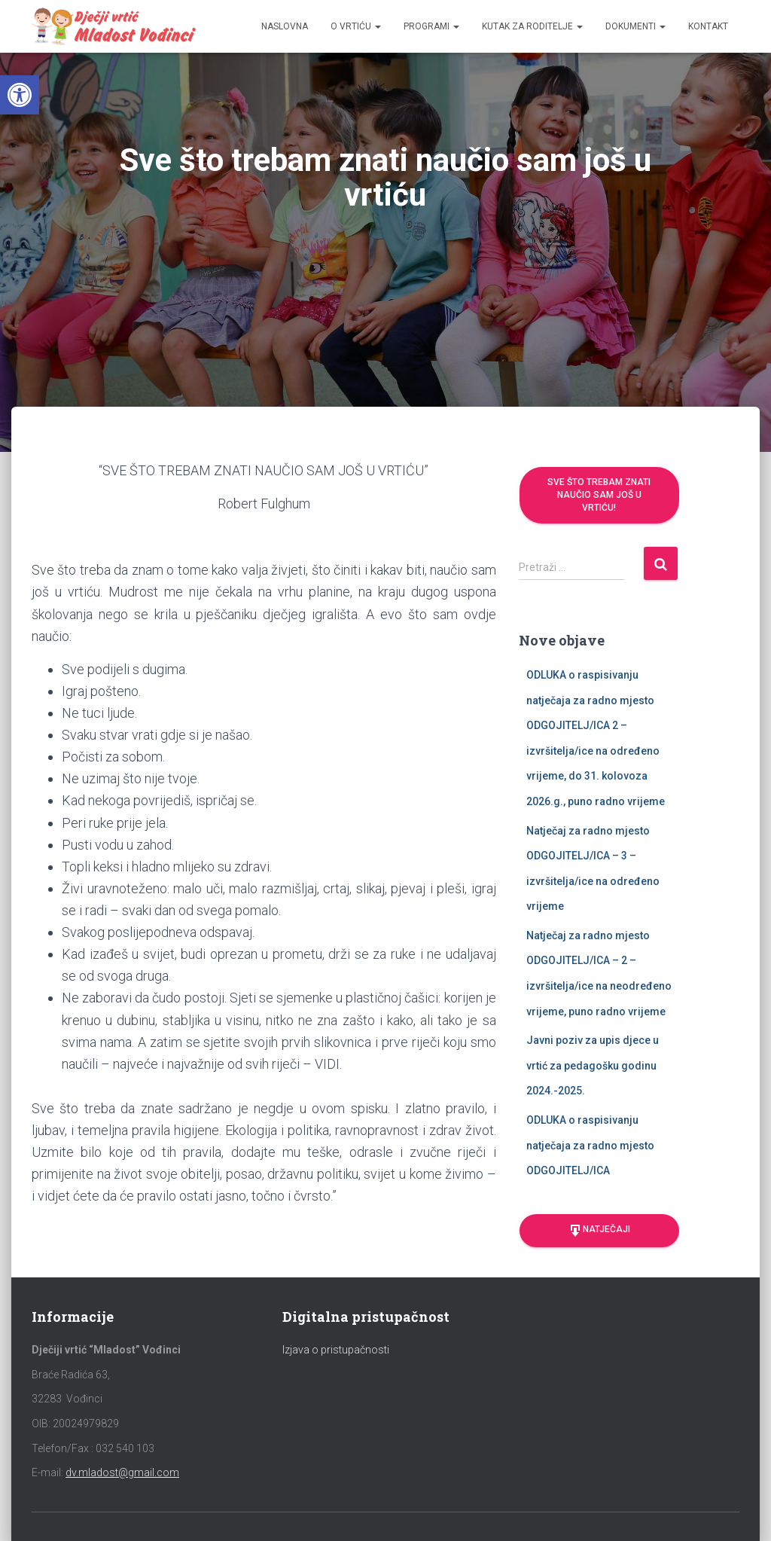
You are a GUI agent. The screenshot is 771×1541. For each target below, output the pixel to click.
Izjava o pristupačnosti (335, 1350)
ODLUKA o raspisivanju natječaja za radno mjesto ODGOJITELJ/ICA (590, 1145)
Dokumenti (635, 26)
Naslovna (284, 26)
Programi (431, 26)
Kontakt (708, 26)
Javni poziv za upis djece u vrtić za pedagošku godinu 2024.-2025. (592, 1065)
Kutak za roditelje (532, 26)
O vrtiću (356, 26)
